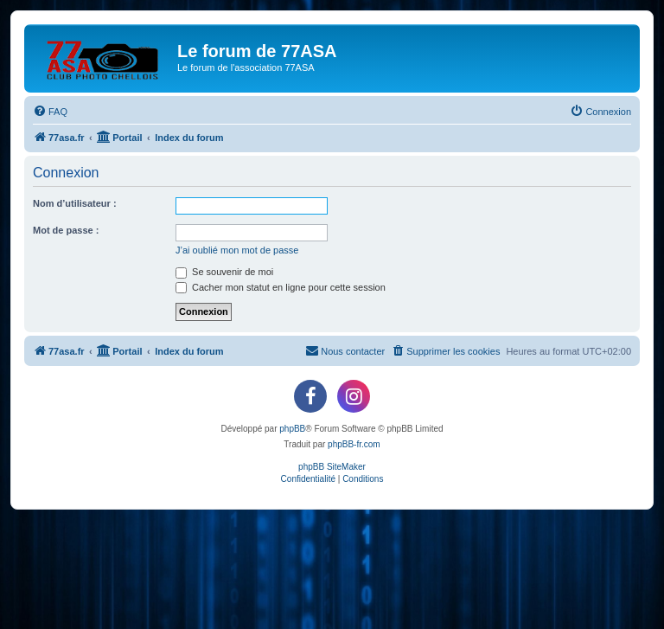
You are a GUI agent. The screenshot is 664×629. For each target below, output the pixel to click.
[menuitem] (50, 111)
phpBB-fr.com (354, 444)
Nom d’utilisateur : (75, 203)
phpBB (292, 428)
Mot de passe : (66, 230)
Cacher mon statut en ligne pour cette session (281, 287)
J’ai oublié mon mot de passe (237, 250)
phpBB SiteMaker (332, 467)
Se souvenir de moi (224, 271)
